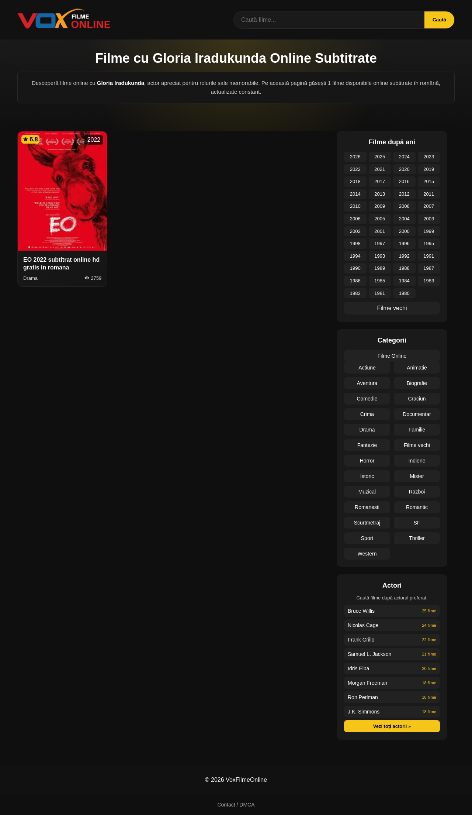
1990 (355, 268)
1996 (404, 243)
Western (367, 554)
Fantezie (367, 445)
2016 (404, 181)
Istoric (367, 476)
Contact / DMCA (235, 805)
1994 (355, 256)
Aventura (367, 383)
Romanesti (367, 507)
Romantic (417, 507)
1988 (404, 268)
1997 (379, 243)
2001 (379, 231)
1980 (404, 293)
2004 (404, 218)
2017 (379, 181)
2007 (428, 206)
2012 (404, 194)
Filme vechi (392, 308)
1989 (379, 268)
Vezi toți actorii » (392, 726)
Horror (367, 461)
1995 (428, 243)
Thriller (417, 538)
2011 (428, 194)
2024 (404, 156)
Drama (367, 430)
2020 (404, 169)
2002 (355, 231)
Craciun (417, 399)
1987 (428, 268)
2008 (404, 206)
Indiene (417, 461)
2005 (379, 218)
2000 (404, 231)
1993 (379, 256)
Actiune (367, 368)
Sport (367, 538)
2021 (379, 169)
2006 (355, 218)
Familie (417, 430)
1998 (355, 243)
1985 (379, 280)
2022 (355, 169)
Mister (417, 476)
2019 (428, 169)
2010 (355, 206)
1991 (428, 256)
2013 (379, 194)
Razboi (417, 492)
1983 (428, 280)
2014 (355, 194)
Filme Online (392, 356)
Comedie (367, 399)
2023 (428, 156)
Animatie (417, 368)
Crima (367, 414)
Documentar (417, 414)
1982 (355, 293)
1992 (404, 256)
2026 (355, 156)
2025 (379, 156)
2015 (428, 181)
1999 (428, 231)
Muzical (367, 492)
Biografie (417, 383)
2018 (355, 181)
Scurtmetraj (367, 523)
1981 (379, 293)
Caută (438, 20)
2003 (428, 218)
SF (417, 523)
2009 (379, 206)
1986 (355, 280)
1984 (404, 280)
